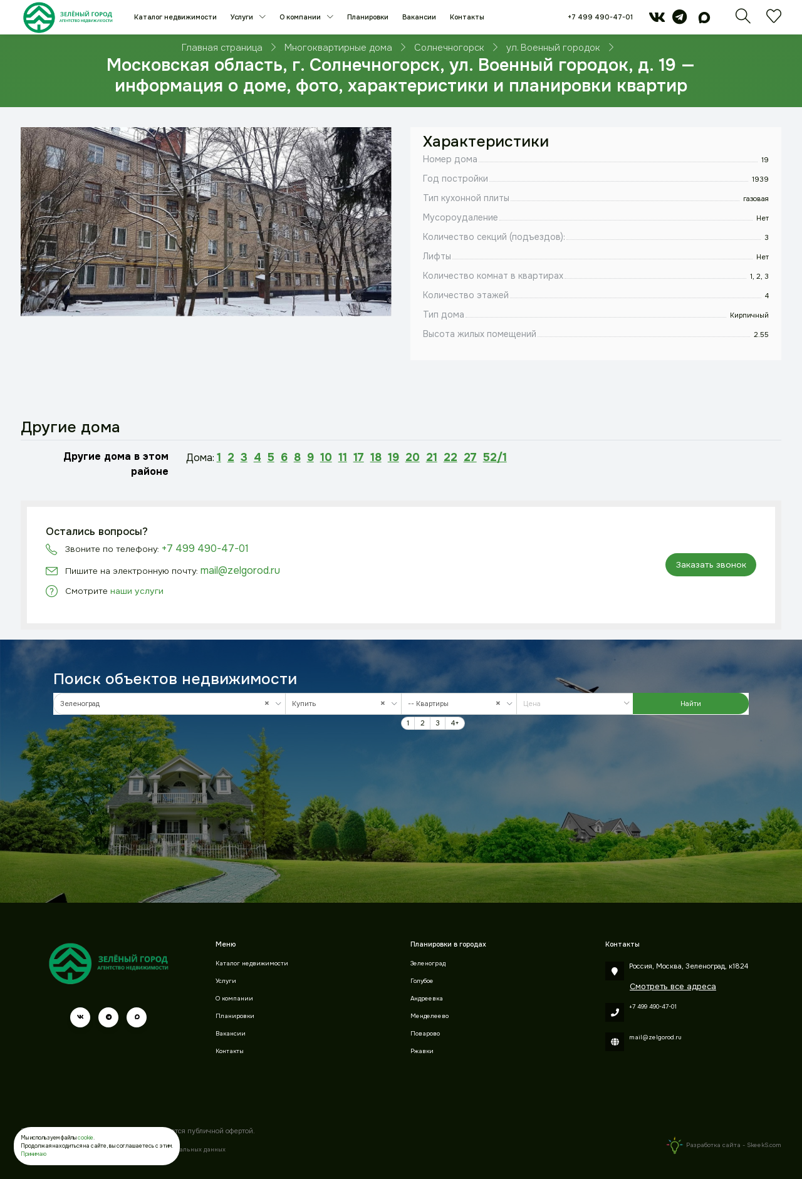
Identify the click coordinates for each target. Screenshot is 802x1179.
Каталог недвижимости (175, 17)
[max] (704, 20)
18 (376, 457)
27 (470, 457)
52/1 (495, 457)
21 (431, 457)
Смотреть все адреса (673, 986)
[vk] (656, 20)
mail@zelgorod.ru (240, 570)
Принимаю (33, 1154)
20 (412, 457)
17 (358, 457)
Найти (690, 703)
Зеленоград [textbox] (167, 704)
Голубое (422, 981)
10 (326, 457)
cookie (85, 1137)
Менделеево (429, 1016)
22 (450, 457)
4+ (455, 723)
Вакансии (419, 17)
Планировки (367, 17)
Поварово (425, 1033)
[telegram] (679, 20)
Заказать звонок (711, 564)
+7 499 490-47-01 (600, 17)
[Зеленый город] (68, 17)
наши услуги (137, 591)
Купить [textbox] (341, 704)
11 (342, 457)
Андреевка (426, 998)
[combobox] (169, 703)
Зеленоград (427, 963)
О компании (301, 17)
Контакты (467, 17)
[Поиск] (743, 20)
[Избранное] (773, 20)
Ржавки (422, 1051)
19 (393, 457)
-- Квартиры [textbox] (457, 704)
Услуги (243, 17)
